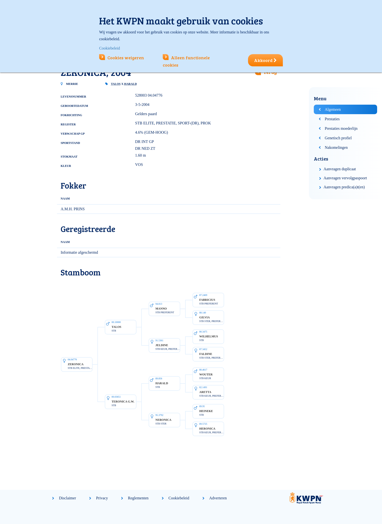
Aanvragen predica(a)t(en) (344, 187)
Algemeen (333, 109)
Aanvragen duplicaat (340, 169)
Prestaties (332, 119)
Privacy (102, 498)
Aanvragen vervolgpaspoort (345, 178)
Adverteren (218, 498)
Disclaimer (67, 498)
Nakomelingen (336, 147)
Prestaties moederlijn (341, 128)
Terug (270, 72)
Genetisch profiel (338, 138)
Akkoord (265, 60)
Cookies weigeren (121, 57)
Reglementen (138, 498)
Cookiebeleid (179, 498)
